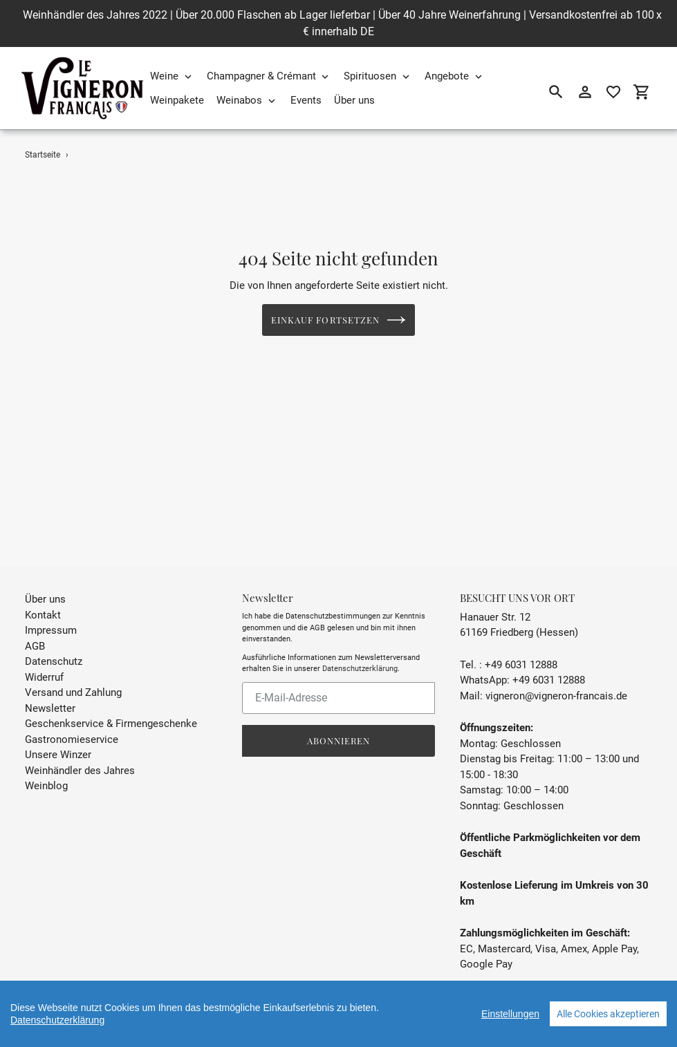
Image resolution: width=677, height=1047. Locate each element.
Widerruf (44, 660)
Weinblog (46, 768)
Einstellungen (510, 1013)
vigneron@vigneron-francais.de (556, 678)
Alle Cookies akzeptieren (608, 1013)
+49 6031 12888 (521, 647)
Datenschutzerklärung (360, 651)
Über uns (45, 582)
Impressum (51, 613)
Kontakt (43, 598)
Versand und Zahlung (73, 675)
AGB (35, 629)
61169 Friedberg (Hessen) (519, 615)
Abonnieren (338, 723)
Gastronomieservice (71, 722)
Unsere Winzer (58, 737)
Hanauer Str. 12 (495, 600)
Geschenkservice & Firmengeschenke (111, 706)
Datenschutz (53, 644)
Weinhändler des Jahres (80, 753)
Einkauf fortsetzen (338, 320)
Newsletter (50, 691)
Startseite (42, 155)
